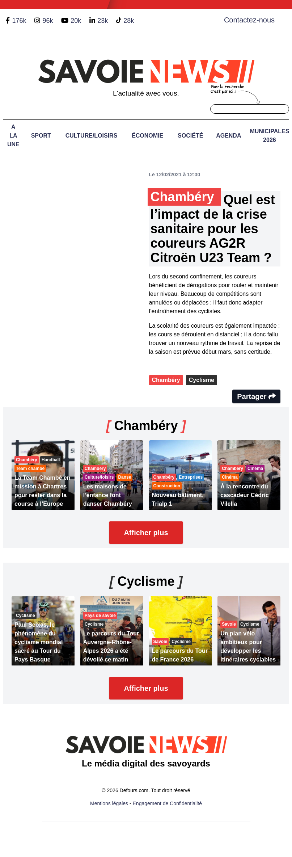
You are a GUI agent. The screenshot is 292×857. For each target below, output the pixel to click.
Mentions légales (109, 803)
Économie (147, 136)
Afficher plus (146, 533)
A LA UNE (13, 135)
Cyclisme (201, 380)
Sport (41, 136)
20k (76, 20)
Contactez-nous (249, 20)
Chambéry (166, 380)
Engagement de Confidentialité (167, 803)
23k (102, 20)
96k (47, 20)
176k (19, 20)
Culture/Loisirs (91, 136)
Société (190, 136)
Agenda (228, 136)
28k (128, 20)
